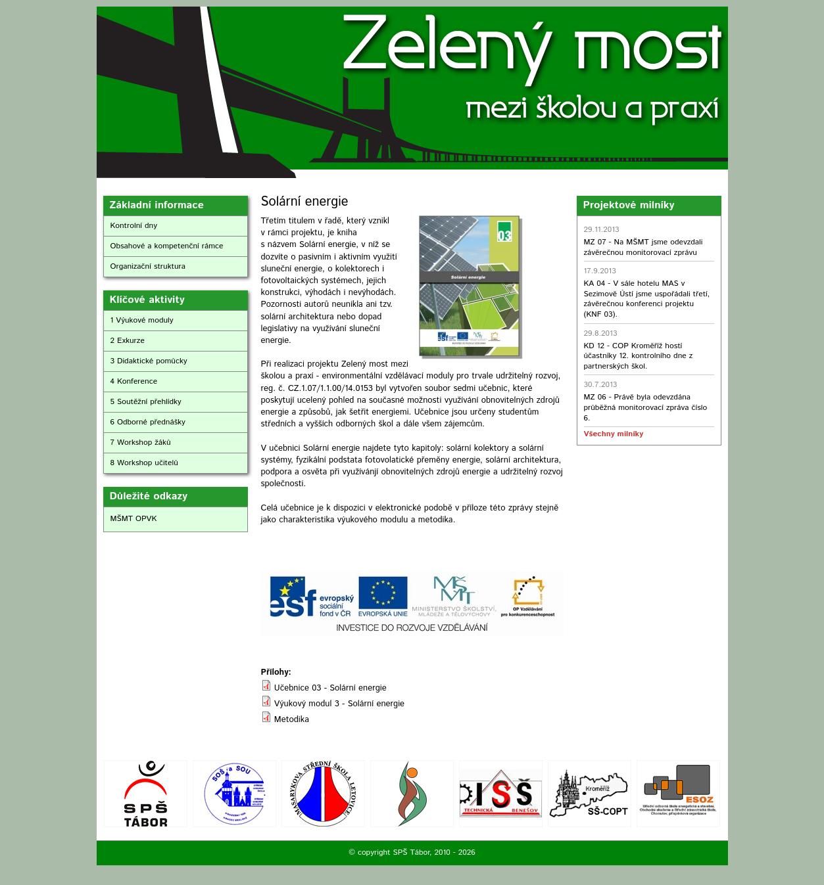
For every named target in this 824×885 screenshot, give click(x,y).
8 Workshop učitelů (144, 462)
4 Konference (134, 381)
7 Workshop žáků (140, 442)
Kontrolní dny (133, 225)
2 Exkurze (127, 340)
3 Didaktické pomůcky (148, 361)
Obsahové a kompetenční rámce (167, 246)
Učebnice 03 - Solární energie (330, 688)
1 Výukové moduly (142, 320)
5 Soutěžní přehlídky (146, 401)
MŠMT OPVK (133, 518)
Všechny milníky (613, 434)
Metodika (291, 720)
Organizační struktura (148, 266)
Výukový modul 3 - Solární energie (339, 704)
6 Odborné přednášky (147, 422)
